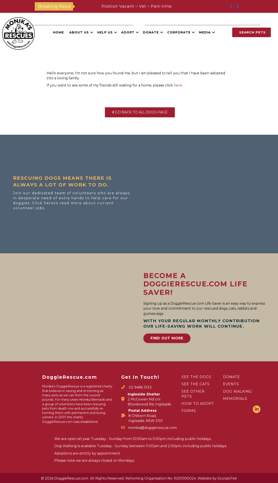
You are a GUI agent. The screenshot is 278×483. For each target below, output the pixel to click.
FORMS (189, 411)
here (178, 85)
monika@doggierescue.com (152, 428)
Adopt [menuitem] (127, 32)
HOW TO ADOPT (198, 404)
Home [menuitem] (58, 32)
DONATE (231, 377)
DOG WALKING (237, 391)
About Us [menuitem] (79, 32)
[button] (91, 32)
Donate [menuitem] (151, 32)
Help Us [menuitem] (105, 32)
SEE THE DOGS (196, 377)
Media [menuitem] (205, 32)
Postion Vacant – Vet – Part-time (137, 6)
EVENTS (231, 384)
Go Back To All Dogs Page (140, 112)
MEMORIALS (235, 399)
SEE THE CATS (196, 384)
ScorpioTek (227, 478)
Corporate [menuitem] (178, 32)
